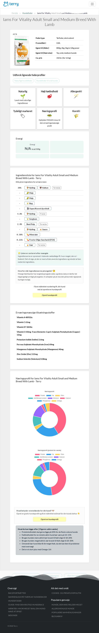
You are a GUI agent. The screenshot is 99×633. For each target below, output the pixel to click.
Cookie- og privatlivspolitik (66, 593)
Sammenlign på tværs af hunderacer (27, 597)
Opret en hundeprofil (49, 519)
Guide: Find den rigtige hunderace (26, 604)
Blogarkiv (57, 616)
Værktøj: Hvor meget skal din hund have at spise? (26, 610)
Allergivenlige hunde (63, 608)
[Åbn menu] (92, 4)
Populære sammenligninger (66, 612)
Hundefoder (14, 601)
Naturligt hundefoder (23, 80)
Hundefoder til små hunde (47, 80)
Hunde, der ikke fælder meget (67, 604)
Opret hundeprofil (49, 295)
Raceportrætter (17, 593)
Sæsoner (12, 615)
